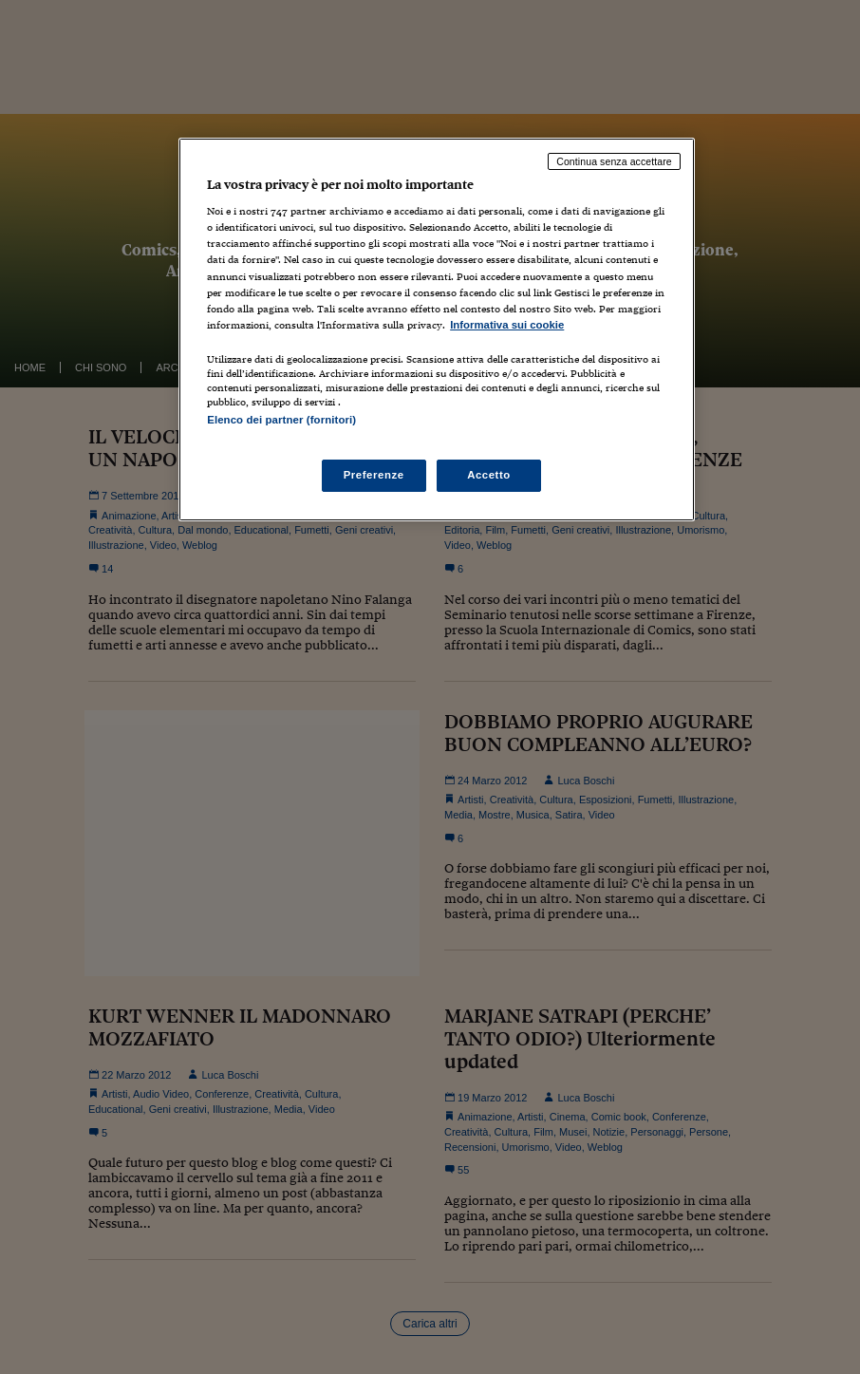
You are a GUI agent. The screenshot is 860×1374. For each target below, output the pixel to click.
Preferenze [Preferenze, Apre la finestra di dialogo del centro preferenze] (374, 474)
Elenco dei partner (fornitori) (281, 419)
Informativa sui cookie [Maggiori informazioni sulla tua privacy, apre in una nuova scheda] (507, 324)
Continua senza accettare (614, 161)
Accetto (489, 474)
